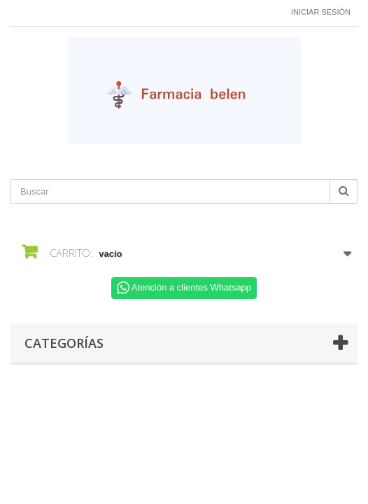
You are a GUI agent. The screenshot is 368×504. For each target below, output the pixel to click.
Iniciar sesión (321, 12)
